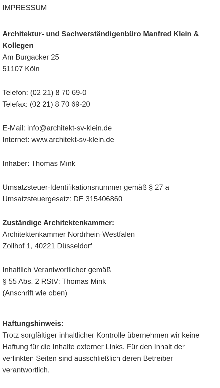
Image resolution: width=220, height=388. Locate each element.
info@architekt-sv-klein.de (69, 128)
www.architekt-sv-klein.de (72, 139)
